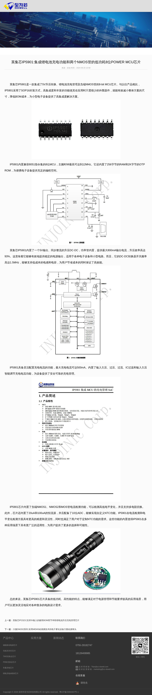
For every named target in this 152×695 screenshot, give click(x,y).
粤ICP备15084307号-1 (69, 692)
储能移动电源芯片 (10, 645)
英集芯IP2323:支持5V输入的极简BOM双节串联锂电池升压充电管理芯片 (46, 620)
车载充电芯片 (8, 668)
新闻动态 (58, 638)
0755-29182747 (84, 645)
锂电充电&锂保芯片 (10, 673)
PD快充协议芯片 (9, 662)
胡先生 (82, 683)
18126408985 (83, 653)
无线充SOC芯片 (9, 651)
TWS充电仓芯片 (9, 656)
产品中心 (8, 638)
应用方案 (36, 638)
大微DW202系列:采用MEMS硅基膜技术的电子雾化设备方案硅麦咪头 (45, 629)
